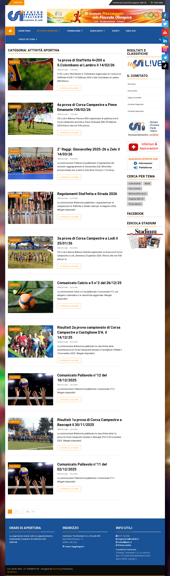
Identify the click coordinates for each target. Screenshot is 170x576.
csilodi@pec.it (125, 542)
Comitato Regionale (136, 104)
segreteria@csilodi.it (128, 539)
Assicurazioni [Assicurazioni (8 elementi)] (134, 183)
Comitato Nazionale (136, 111)
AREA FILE (131, 30)
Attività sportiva (47, 30)
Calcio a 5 (14, 285)
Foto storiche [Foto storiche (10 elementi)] (135, 188)
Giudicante (96, 30)
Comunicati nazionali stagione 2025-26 (129, 2)
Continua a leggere (69, 88)
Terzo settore (26, 39)
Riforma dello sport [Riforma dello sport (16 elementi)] (137, 193)
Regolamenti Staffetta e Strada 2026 (87, 194)
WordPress (12, 572)
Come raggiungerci (74, 546)
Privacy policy (124, 545)
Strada (26, 196)
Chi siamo (132, 84)
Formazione (73, 30)
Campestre (14, 107)
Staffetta (14, 62)
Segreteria (24, 30)
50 (28, 511)
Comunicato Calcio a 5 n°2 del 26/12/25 (89, 283)
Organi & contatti (134, 98)
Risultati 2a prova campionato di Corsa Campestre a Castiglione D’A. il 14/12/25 (88, 332)
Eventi (115, 30)
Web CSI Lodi (62, 70)
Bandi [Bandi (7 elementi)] (147, 183)
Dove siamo (132, 91)
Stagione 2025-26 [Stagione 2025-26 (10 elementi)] (136, 198)
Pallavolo (14, 151)
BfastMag (57, 569)
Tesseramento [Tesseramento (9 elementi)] (135, 204)
